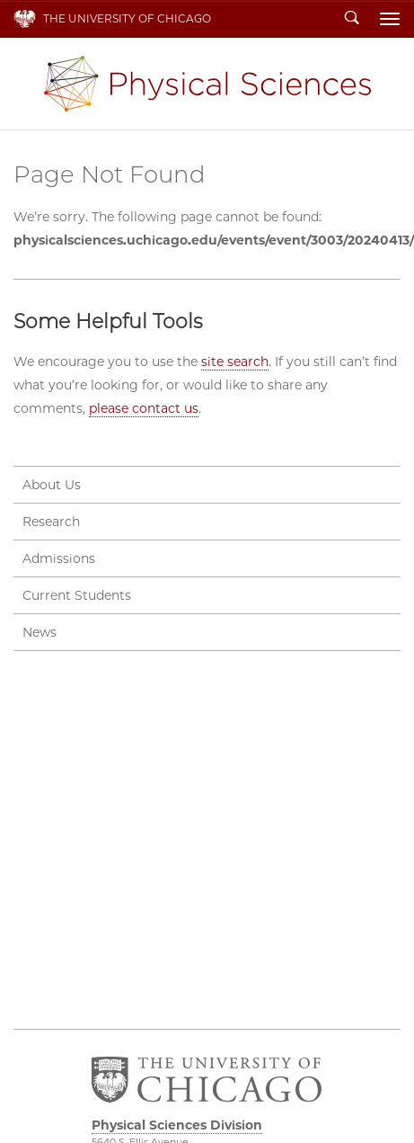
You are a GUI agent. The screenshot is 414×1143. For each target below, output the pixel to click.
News (39, 632)
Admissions (58, 558)
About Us (51, 485)
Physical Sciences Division (207, 84)
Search (352, 19)
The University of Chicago (127, 18)
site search (235, 361)
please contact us (143, 408)
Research (51, 521)
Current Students (76, 595)
